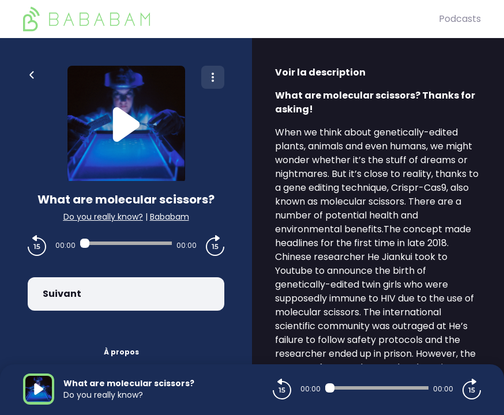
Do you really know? (103, 216)
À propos (121, 352)
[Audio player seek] (126, 243)
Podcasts (460, 18)
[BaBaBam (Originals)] (231, 19)
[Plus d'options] (212, 77)
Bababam (169, 216)
